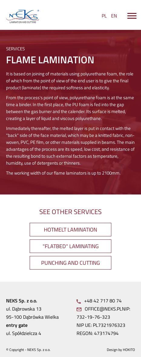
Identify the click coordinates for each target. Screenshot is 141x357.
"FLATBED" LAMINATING (71, 246)
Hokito (129, 349)
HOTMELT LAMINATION (70, 230)
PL (104, 15)
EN (114, 15)
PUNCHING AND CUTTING (70, 263)
